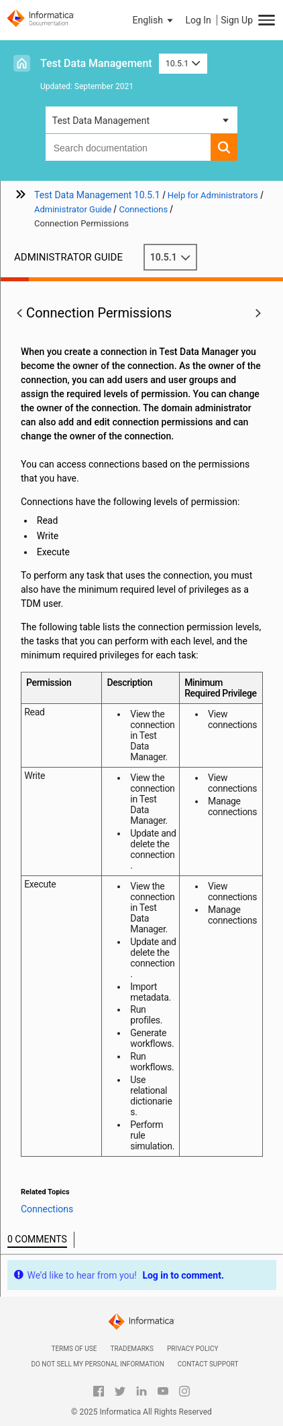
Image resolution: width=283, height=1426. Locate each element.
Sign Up (237, 20)
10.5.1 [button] (183, 63)
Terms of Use (74, 1348)
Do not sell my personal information (97, 1364)
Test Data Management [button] (101, 120)
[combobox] (128, 147)
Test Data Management (96, 63)
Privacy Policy (192, 1348)
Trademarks (132, 1348)
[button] (154, 20)
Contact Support (208, 1364)
